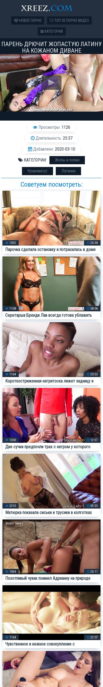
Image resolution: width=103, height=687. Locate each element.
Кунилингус (37, 171)
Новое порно (27, 20)
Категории (51, 31)
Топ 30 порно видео (69, 20)
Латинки (68, 171)
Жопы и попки (67, 160)
